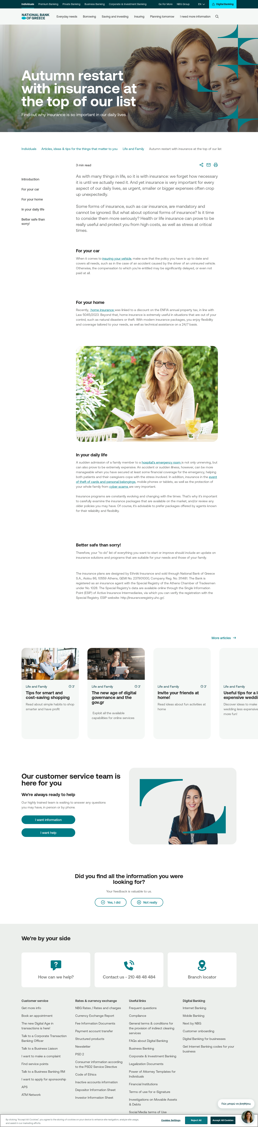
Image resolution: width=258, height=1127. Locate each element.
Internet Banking (194, 1008)
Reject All (196, 1120)
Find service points (35, 1064)
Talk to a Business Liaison (40, 1048)
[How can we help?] (56, 969)
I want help (48, 832)
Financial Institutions (143, 1084)
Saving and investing (115, 16)
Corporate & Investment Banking (127, 4)
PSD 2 (79, 1054)
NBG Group (183, 4)
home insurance (102, 310)
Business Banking (95, 4)
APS (25, 1087)
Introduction (30, 179)
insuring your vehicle (116, 258)
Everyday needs (67, 16)
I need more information (195, 16)
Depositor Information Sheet (95, 1090)
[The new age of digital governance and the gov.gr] (116, 664)
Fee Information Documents (95, 1023)
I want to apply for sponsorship (44, 1079)
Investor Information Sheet (94, 1097)
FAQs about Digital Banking (148, 1040)
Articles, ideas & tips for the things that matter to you (79, 149)
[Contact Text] (129, 969)
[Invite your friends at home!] (182, 664)
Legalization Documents (146, 1064)
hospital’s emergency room (161, 462)
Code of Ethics (85, 1074)
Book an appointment (37, 1015)
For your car (30, 189)
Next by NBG (192, 1023)
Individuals (28, 4)
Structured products (89, 1038)
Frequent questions (143, 1008)
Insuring (139, 16)
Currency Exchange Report (94, 1015)
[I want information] (48, 819)
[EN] (201, 4)
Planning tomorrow (162, 16)
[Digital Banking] (222, 4)
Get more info (31, 1008)
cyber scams (119, 486)
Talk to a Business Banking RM (43, 1071)
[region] (129, 1120)
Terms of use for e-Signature (149, 1091)
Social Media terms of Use (148, 1112)
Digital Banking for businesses (204, 1038)
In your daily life (33, 209)
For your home (32, 199)
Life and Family (133, 149)
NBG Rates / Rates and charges (98, 1008)
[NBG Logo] (35, 17)
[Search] (217, 16)
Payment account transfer (94, 1031)
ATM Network (31, 1094)
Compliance (137, 1015)
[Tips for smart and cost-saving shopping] (50, 664)
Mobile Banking (193, 1015)
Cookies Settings (170, 1120)
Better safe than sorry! (33, 221)
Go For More (166, 4)
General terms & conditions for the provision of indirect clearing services (151, 1028)
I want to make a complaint (41, 1056)
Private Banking (71, 4)
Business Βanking (141, 1048)
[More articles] (224, 638)
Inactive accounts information (96, 1082)
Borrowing (89, 16)
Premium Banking (48, 4)
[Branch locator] (202, 969)
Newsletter (82, 1046)
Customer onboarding (198, 1031)
